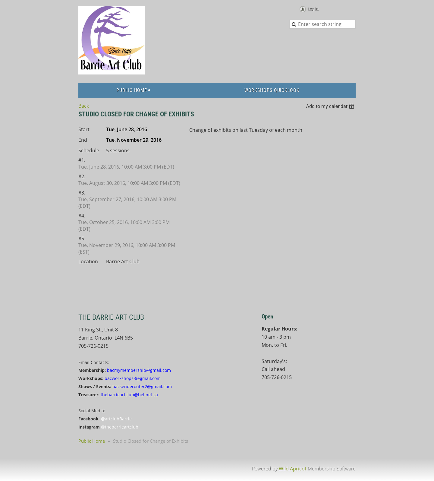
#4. (81, 215)
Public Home (91, 441)
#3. (81, 192)
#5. (81, 238)
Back (83, 106)
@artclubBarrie (116, 419)
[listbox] (331, 106)
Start (84, 129)
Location (88, 261)
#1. (81, 160)
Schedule (88, 150)
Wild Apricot (293, 468)
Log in (313, 8)
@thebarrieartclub (119, 427)
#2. (81, 176)
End (82, 140)
